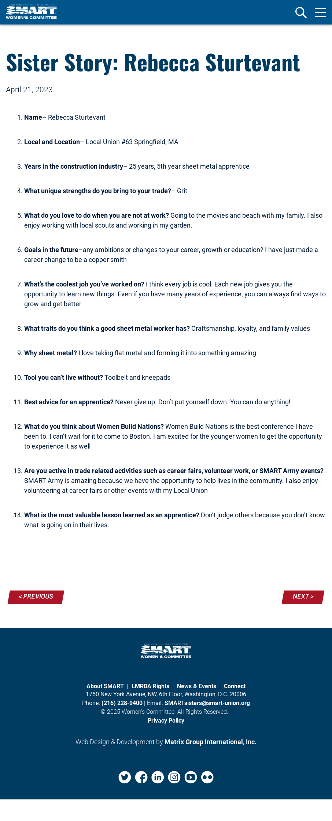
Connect (235, 707)
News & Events (196, 707)
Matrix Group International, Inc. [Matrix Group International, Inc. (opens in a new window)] (211, 763)
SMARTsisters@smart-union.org (207, 724)
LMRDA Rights (150, 707)
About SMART (105, 707)
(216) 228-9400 (122, 724)
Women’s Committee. (149, 733)
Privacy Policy (166, 742)
